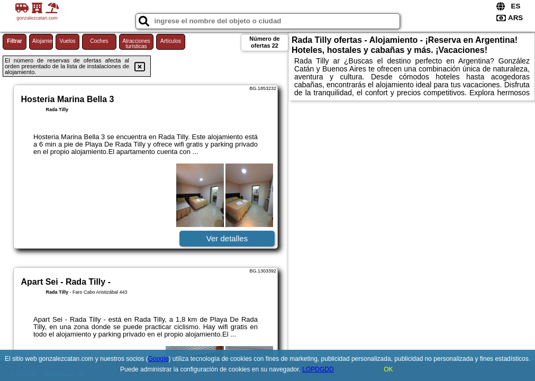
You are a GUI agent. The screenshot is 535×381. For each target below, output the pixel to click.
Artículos (170, 41)
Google (158, 358)
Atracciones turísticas (136, 43)
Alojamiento (42, 41)
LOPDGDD (317, 369)
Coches (99, 41)
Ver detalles (227, 238)
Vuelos (67, 41)
